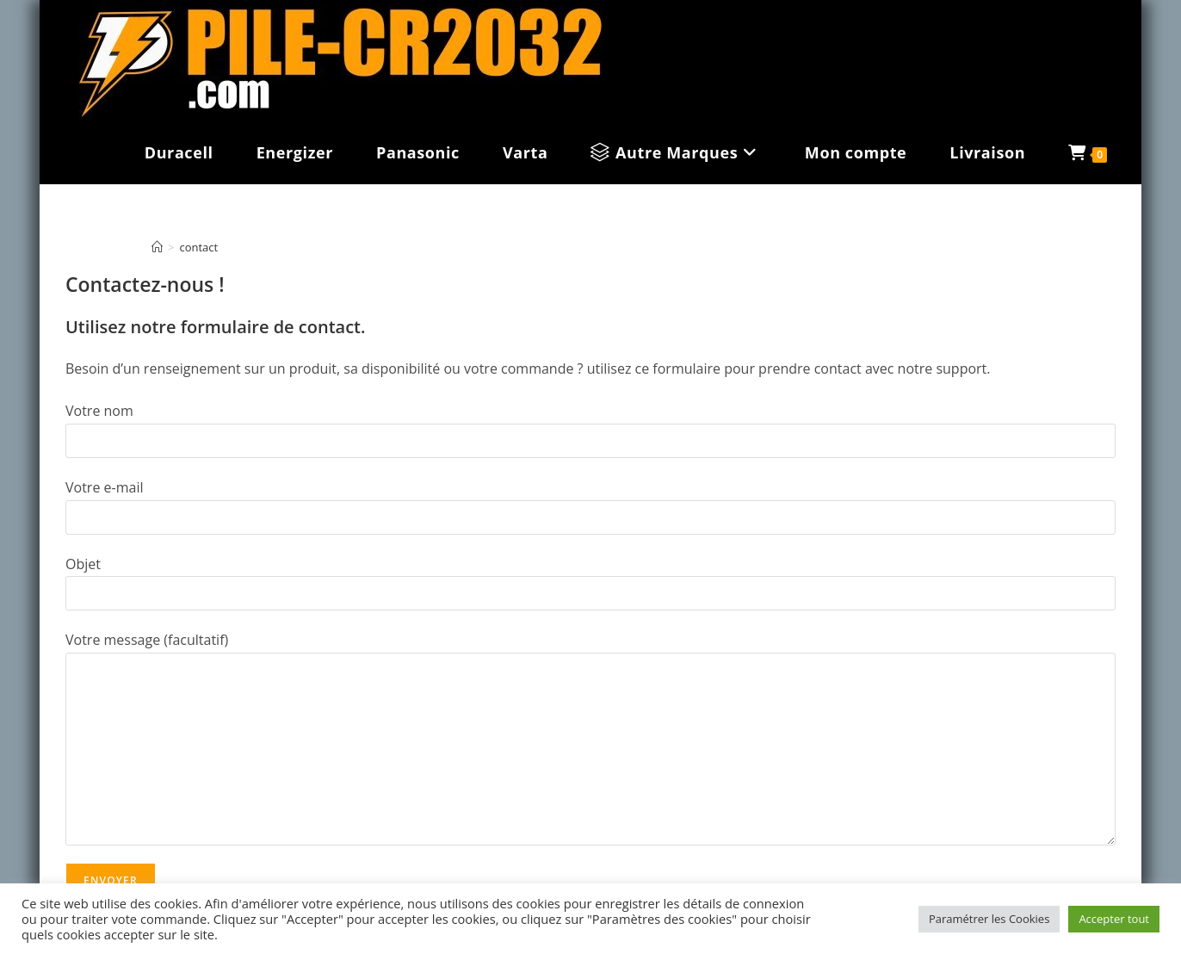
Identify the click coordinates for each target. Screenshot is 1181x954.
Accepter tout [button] (1114, 918)
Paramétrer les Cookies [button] (989, 918)
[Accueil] (157, 247)
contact (198, 247)
